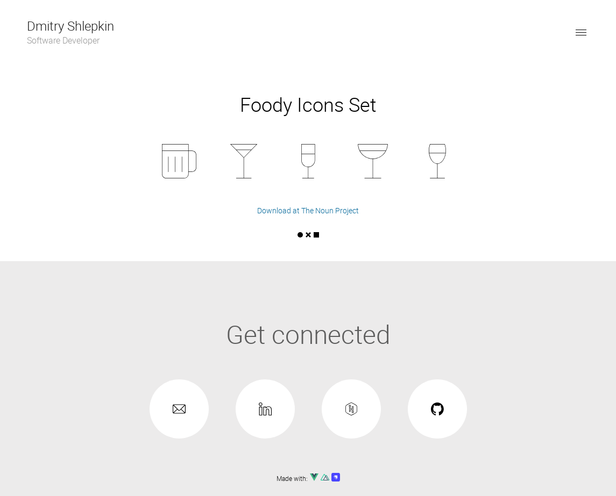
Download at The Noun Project (308, 210)
